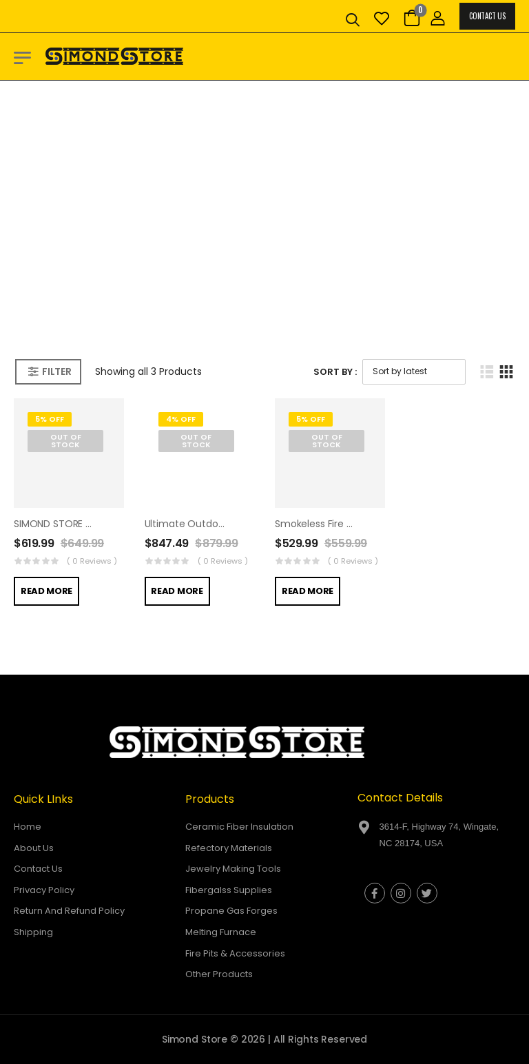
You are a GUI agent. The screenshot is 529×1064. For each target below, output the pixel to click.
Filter (56, 371)
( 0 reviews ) (92, 561)
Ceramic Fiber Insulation (239, 826)
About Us (34, 848)
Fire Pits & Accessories (235, 953)
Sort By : (335, 371)
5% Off (49, 418)
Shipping (33, 932)
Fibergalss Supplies (228, 890)
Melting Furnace (220, 932)
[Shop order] (414, 372)
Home (194, 262)
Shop (237, 262)
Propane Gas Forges (231, 910)
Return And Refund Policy (69, 910)
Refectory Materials (228, 848)
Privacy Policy (44, 890)
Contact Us (487, 15)
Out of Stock (65, 440)
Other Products (219, 974)
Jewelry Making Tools (233, 868)
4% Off (181, 418)
